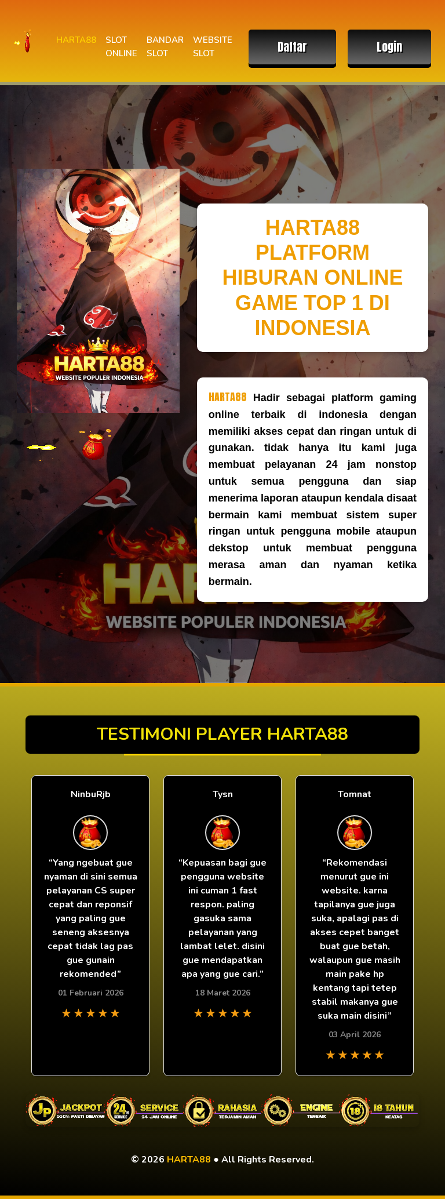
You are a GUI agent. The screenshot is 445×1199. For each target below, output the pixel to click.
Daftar (292, 47)
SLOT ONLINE (121, 46)
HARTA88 (76, 40)
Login (389, 47)
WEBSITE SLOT (212, 46)
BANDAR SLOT (165, 46)
